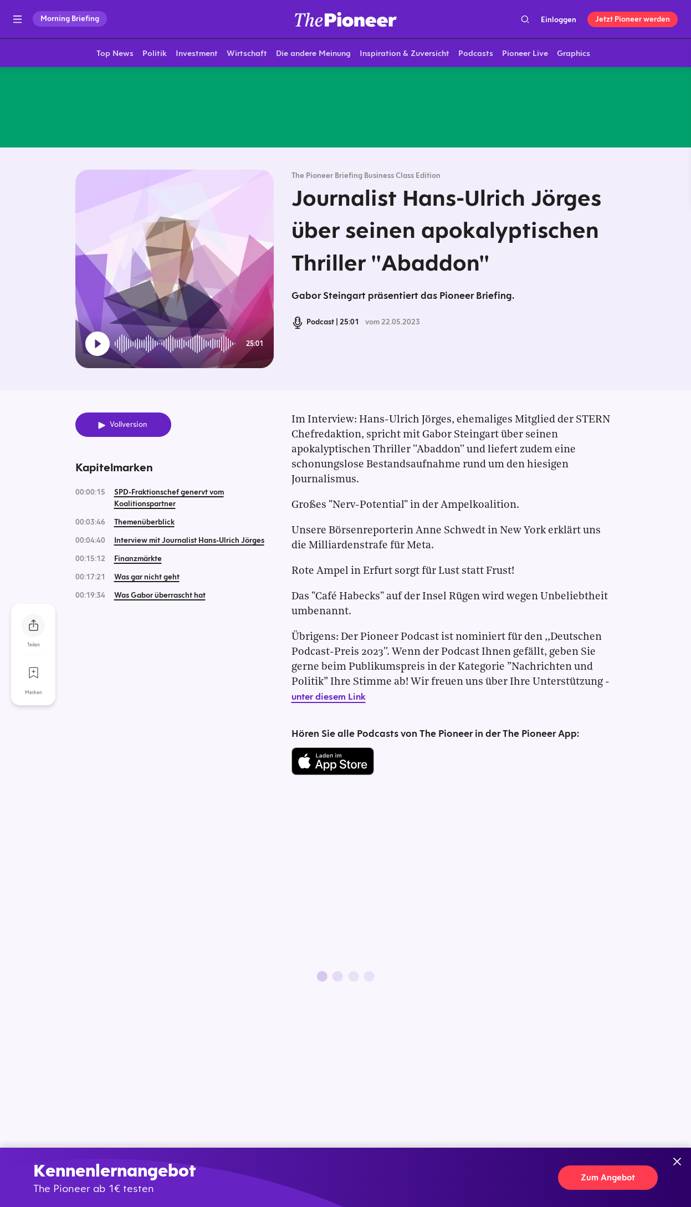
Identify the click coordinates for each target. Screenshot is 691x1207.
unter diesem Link (328, 698)
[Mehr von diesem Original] (345, 108)
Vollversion (128, 426)
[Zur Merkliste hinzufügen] (33, 673)
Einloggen (558, 19)
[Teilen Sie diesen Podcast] (33, 625)
